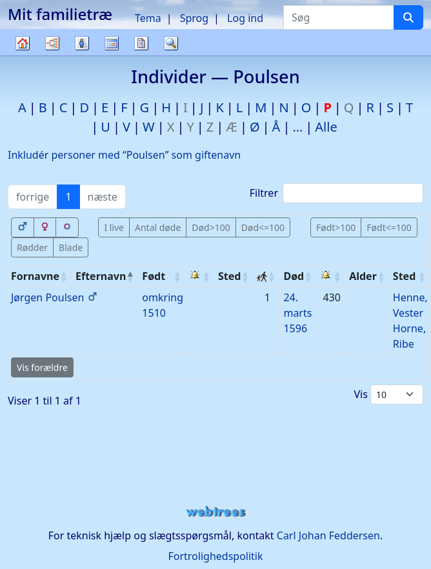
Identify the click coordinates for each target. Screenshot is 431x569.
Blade (71, 247)
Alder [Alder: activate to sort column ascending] (363, 276)
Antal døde (158, 227)
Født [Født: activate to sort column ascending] (153, 276)
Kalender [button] (112, 43)
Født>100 (336, 227)
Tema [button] (148, 18)
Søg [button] (171, 43)
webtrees (215, 512)
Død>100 (211, 227)
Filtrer (336, 193)
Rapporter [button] (141, 43)
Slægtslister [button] (82, 43)
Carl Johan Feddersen (328, 535)
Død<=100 (263, 227)
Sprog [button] (194, 18)
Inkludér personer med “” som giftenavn (124, 155)
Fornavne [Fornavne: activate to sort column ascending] (35, 276)
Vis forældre (42, 367)
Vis (388, 394)
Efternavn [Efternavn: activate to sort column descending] (100, 276)
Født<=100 (388, 227)
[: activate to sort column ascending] (201, 276)
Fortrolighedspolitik (215, 556)
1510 (154, 313)
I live (114, 227)
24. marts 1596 (297, 312)
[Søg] (408, 17)
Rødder (32, 247)
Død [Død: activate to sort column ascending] (293, 276)
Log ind (245, 18)
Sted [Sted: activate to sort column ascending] (229, 276)
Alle (326, 126)
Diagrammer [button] (52, 43)
